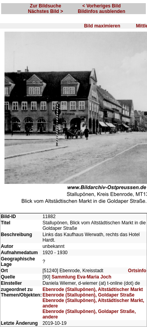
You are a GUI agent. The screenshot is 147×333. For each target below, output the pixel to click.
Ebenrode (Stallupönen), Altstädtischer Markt (93, 289)
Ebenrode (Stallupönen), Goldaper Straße (88, 295)
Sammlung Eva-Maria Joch (81, 277)
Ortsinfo (137, 270)
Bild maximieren (102, 26)
